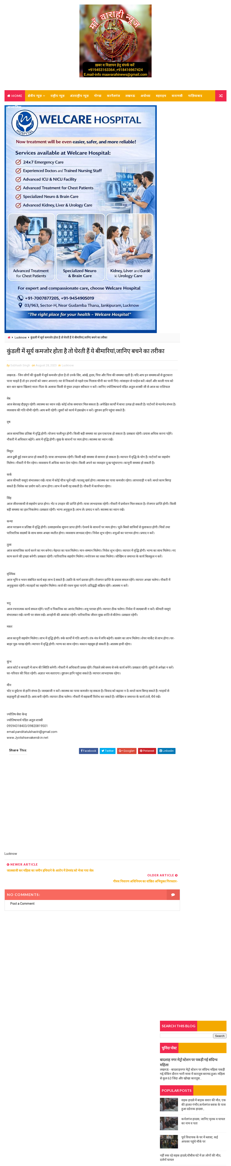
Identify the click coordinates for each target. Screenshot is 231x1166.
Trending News (170, 303)
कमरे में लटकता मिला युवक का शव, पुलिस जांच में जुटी (190, 437)
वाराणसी (177, 96)
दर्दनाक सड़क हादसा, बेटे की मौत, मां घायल (184, 325)
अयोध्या (145, 96)
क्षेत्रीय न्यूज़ (35, 96)
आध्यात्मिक (14, 107)
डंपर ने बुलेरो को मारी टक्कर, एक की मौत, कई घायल (189, 409)
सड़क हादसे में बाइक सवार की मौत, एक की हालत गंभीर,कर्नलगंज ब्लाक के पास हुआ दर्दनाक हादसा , (203, 189)
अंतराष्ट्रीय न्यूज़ (79, 96)
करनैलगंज (113, 96)
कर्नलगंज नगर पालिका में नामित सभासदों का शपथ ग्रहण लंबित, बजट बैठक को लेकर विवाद (201, 339)
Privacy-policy (20, 1126)
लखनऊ (130, 96)
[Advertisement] (80, 871)
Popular (193, 302)
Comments (215, 302)
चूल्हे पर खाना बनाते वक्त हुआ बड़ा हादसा (183, 255)
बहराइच (161, 96)
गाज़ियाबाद (195, 96)
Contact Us (18, 1120)
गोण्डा (98, 96)
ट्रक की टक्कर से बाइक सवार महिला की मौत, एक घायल (191, 265)
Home (17, 96)
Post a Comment (22, 962)
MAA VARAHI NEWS (54, 1151)
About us (16, 1113)
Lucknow (21, 338)
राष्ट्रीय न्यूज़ (58, 96)
